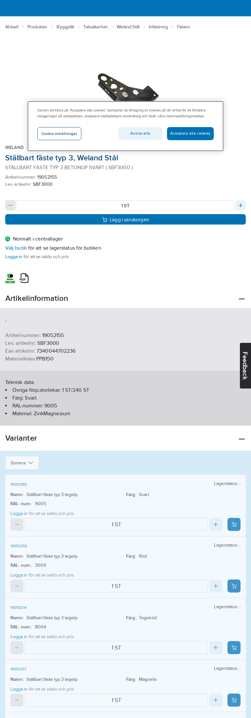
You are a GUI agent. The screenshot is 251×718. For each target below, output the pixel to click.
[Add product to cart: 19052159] (234, 586)
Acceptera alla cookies (190, 133)
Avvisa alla (140, 133)
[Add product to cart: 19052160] (234, 524)
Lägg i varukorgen (125, 219)
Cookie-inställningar (59, 134)
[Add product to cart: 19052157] (234, 700)
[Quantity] (125, 205)
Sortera (22, 462)
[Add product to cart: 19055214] (234, 647)
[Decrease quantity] (10, 205)
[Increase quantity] (240, 205)
